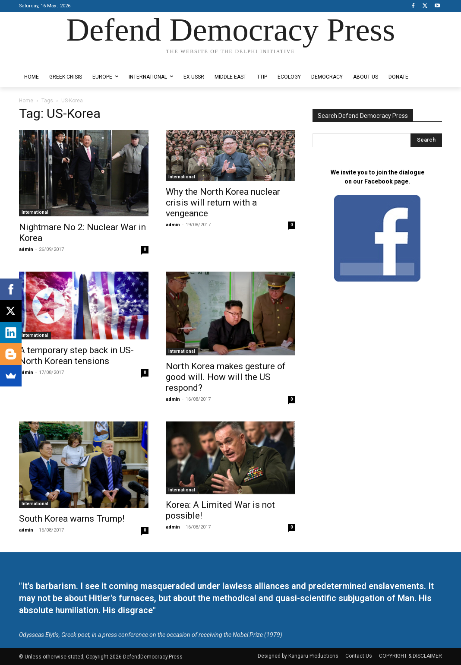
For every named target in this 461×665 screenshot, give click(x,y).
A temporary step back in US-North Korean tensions (76, 355)
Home (26, 101)
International (35, 212)
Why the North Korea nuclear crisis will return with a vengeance (223, 202)
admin (26, 249)
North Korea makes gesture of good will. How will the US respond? (226, 377)
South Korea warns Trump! (71, 518)
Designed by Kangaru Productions (52, 59)
